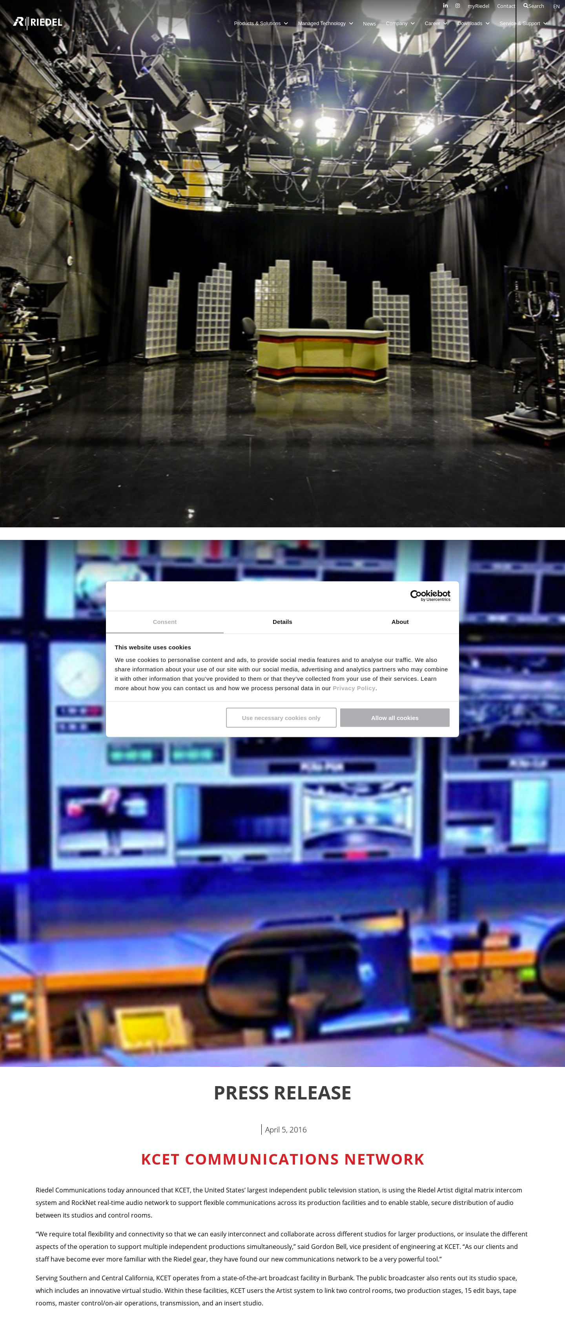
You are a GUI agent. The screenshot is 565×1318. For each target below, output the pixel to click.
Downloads (473, 23)
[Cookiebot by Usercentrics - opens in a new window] (416, 596)
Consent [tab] (165, 621)
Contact (506, 5)
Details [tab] (282, 621)
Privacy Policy (353, 687)
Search (533, 5)
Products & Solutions (261, 23)
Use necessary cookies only (281, 718)
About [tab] (400, 621)
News (369, 23)
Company (400, 23)
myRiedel (478, 5)
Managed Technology (325, 23)
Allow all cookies (395, 718)
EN (556, 6)
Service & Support (524, 23)
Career (436, 23)
